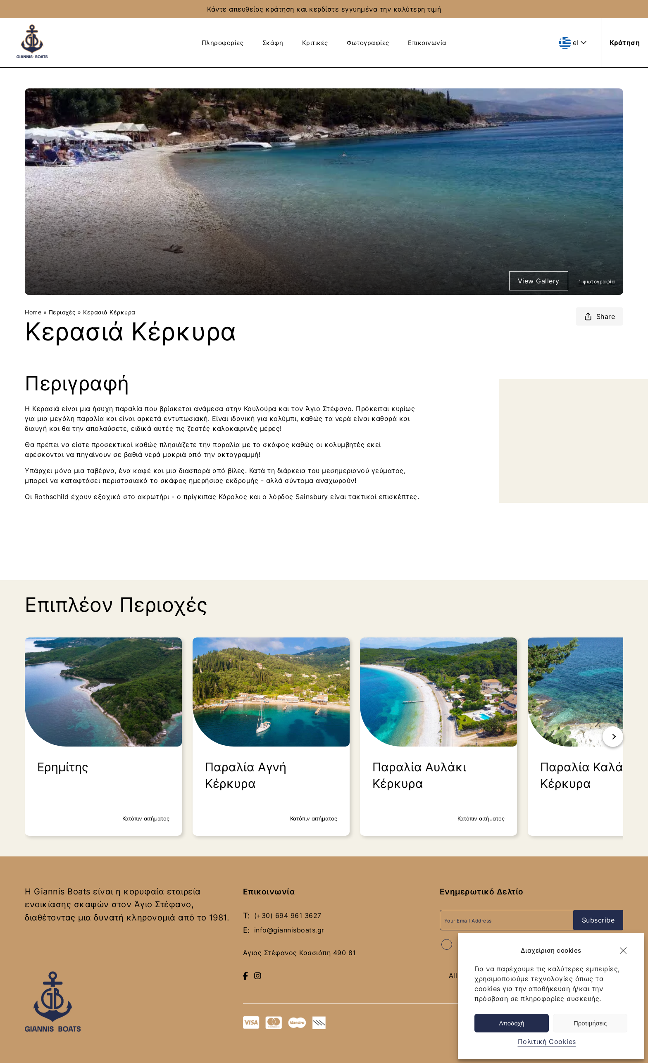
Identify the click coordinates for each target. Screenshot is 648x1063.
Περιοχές (62, 311)
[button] (623, 950)
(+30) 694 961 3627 (288, 915)
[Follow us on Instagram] (258, 974)
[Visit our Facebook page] (245, 974)
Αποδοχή (511, 1023)
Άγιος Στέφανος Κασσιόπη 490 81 (299, 951)
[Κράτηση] (624, 42)
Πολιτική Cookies (547, 1041)
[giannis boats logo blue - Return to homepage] (32, 56)
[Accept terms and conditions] (446, 944)
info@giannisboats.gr (289, 929)
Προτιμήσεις (590, 1023)
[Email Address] (509, 919)
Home (33, 311)
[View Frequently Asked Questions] (541, 42)
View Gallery (539, 280)
